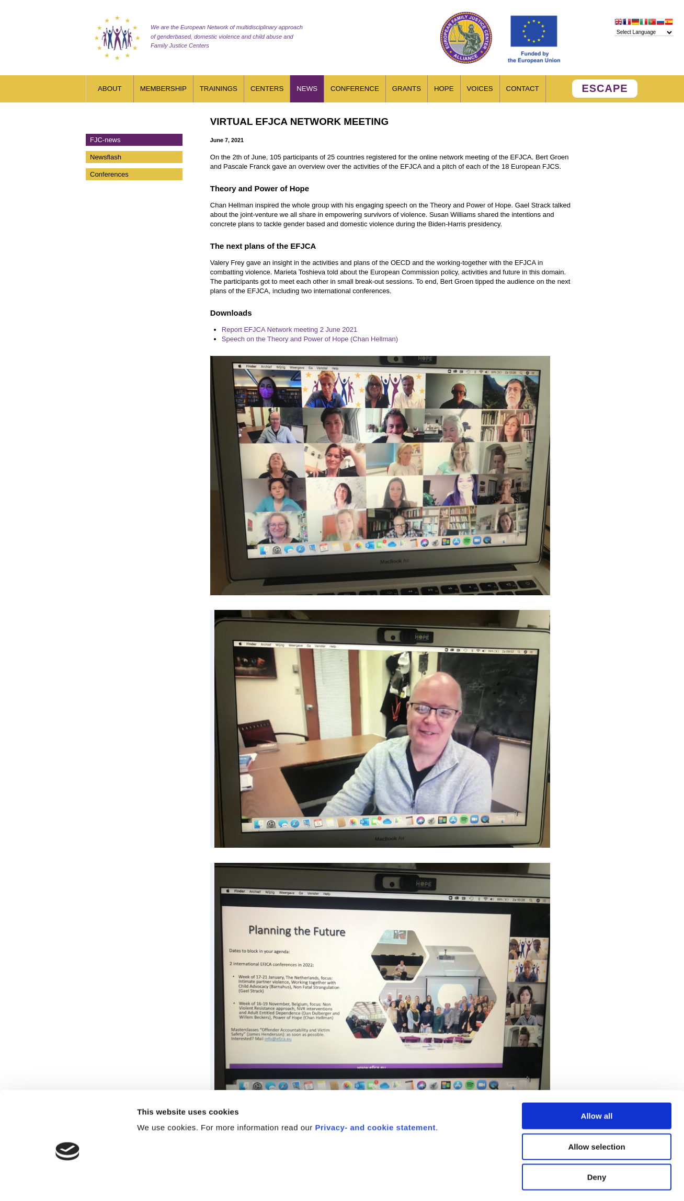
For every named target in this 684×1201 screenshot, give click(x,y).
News (307, 89)
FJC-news (105, 140)
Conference (354, 89)
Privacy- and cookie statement (375, 1084)
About (110, 89)
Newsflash (105, 157)
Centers (266, 89)
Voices (480, 89)
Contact (522, 89)
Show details (549, 1180)
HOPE (444, 89)
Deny (597, 1134)
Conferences (109, 174)
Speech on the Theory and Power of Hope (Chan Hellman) (310, 339)
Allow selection (596, 1104)
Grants (406, 89)
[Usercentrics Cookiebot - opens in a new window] (67, 1180)
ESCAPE (605, 88)
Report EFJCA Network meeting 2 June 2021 (289, 329)
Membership (163, 89)
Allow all (597, 1073)
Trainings (218, 89)
